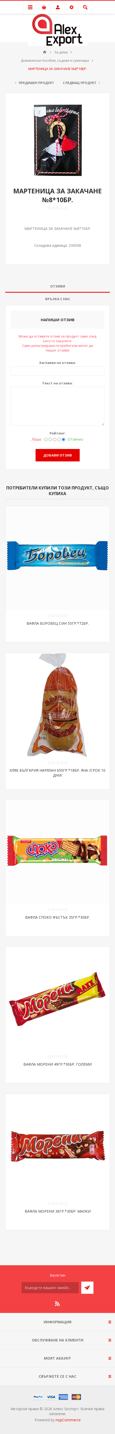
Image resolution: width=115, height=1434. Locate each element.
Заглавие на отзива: (57, 362)
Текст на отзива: (57, 383)
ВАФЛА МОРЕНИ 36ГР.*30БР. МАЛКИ (58, 1211)
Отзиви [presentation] (57, 286)
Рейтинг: (58, 433)
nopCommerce (68, 1419)
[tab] (57, 286)
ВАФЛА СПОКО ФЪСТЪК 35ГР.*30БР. (57, 917)
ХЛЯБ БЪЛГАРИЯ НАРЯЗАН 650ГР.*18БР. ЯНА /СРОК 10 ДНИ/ (57, 773)
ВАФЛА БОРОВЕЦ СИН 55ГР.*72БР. (57, 623)
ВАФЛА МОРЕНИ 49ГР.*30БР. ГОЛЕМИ (57, 1064)
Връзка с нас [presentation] (57, 299)
